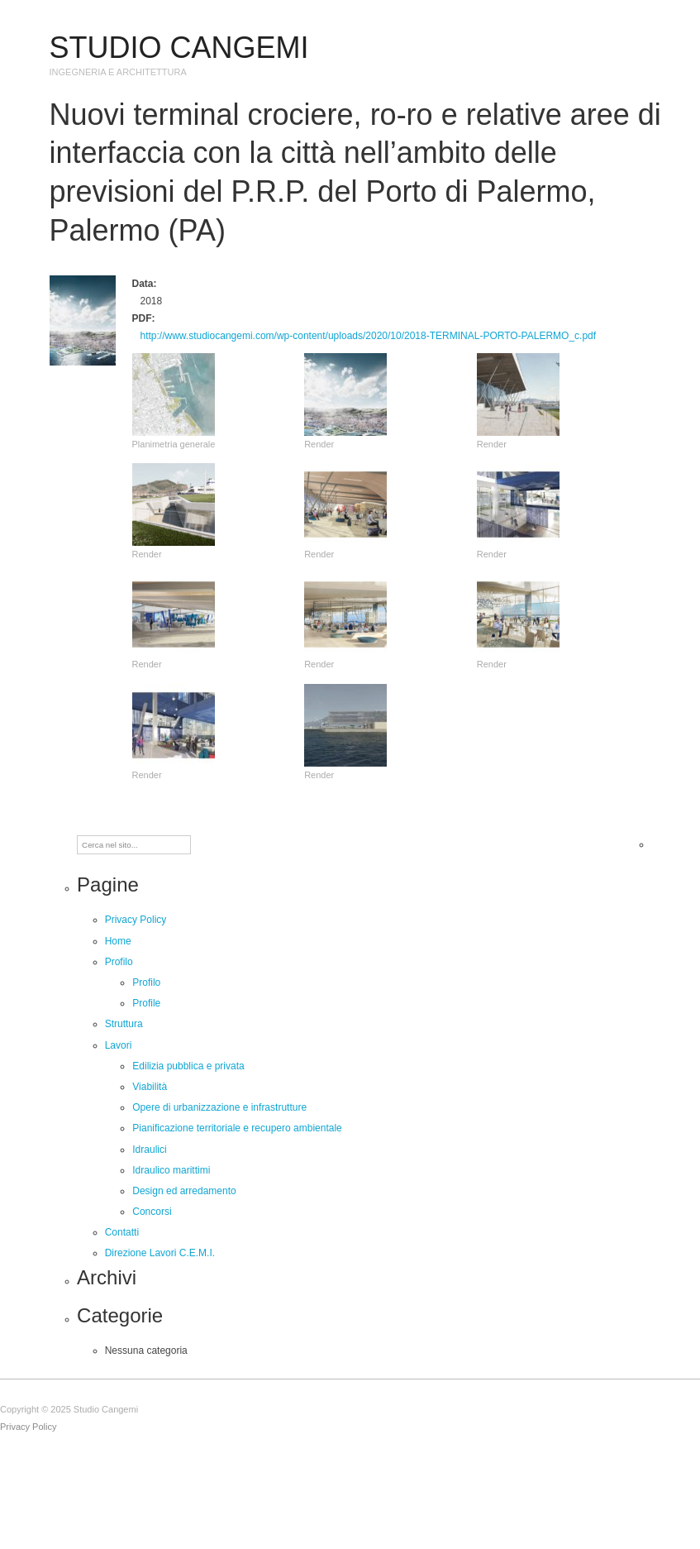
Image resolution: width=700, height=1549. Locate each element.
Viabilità (149, 1086)
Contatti (122, 1232)
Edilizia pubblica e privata (188, 1066)
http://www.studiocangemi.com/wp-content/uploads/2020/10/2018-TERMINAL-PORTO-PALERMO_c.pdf (368, 336)
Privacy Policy (136, 919)
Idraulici (149, 1149)
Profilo (119, 962)
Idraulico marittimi (171, 1170)
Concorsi (151, 1211)
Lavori (118, 1045)
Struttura (124, 1024)
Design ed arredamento (184, 1191)
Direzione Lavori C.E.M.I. (160, 1253)
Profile (146, 1003)
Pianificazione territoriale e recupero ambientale (236, 1128)
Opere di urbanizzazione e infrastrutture (219, 1107)
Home (118, 941)
